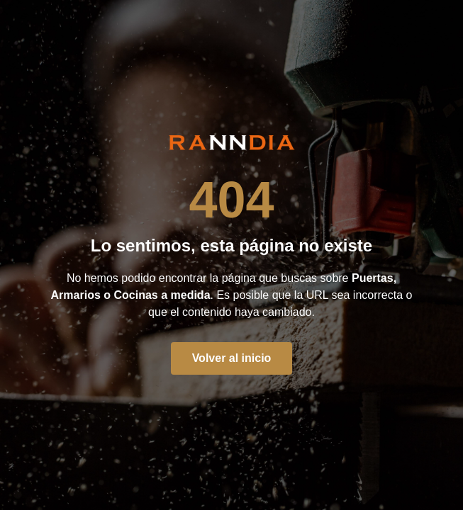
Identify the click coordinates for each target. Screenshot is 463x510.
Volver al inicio (232, 358)
